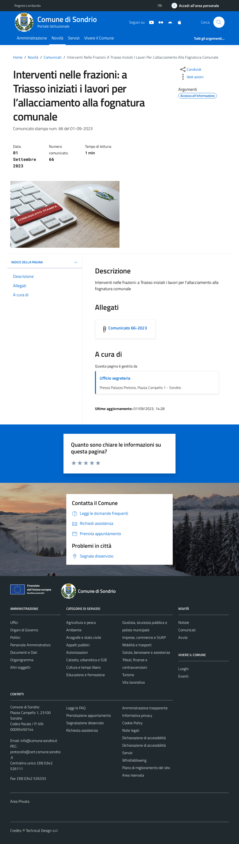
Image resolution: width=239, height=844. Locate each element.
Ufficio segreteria (115, 378)
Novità (57, 38)
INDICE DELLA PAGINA (44, 262)
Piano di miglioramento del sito (146, 767)
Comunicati (187, 630)
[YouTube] (149, 22)
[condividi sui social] (190, 69)
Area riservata (133, 775)
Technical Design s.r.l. (42, 830)
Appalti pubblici (78, 645)
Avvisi (182, 637)
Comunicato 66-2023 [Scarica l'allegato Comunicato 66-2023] (127, 328)
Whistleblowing (134, 760)
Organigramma (21, 660)
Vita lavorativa (133, 682)
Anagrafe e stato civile (83, 637)
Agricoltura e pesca (81, 622)
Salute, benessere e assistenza (146, 652)
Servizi (74, 38)
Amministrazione (32, 38)
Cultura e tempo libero (83, 667)
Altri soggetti (20, 667)
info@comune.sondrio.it (39, 740)
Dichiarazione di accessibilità (144, 738)
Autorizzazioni (77, 652)
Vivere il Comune (99, 38)
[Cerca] (219, 22)
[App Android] (168, 22)
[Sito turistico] (159, 22)
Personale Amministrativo (30, 645)
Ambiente (73, 630)
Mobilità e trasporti (136, 645)
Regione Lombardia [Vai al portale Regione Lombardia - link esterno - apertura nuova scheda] (27, 5)
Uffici (14, 622)
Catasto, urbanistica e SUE (86, 660)
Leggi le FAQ (76, 708)
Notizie (183, 622)
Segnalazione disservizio (85, 723)
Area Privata (19, 801)
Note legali (130, 730)
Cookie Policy (132, 723)
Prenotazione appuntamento (88, 715)
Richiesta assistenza (82, 730)
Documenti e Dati (23, 652)
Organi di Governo (24, 630)
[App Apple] (177, 22)
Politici (15, 637)
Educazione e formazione (85, 675)
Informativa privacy (137, 715)
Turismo (128, 675)
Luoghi (183, 668)
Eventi (183, 676)
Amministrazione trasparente (145, 708)
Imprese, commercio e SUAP (144, 637)
